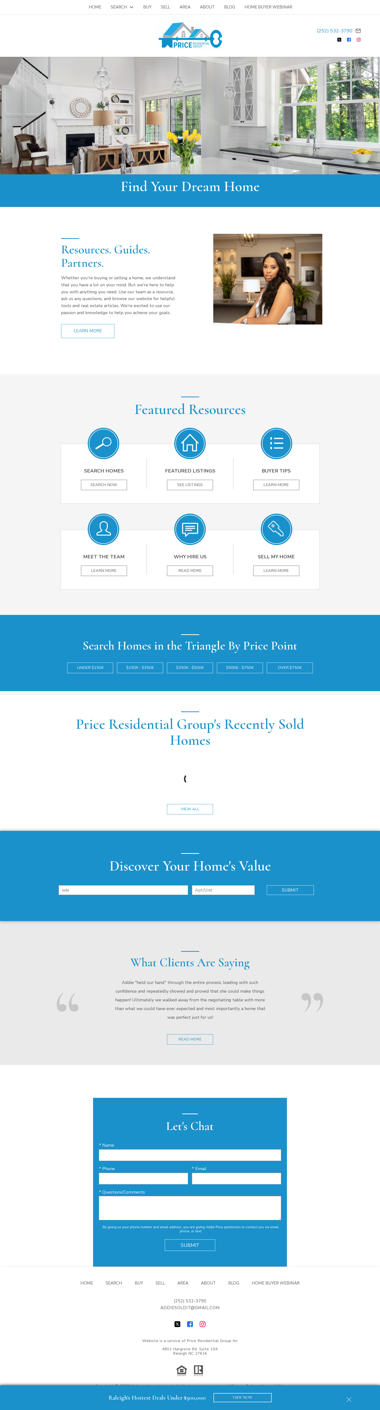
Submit (290, 890)
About (207, 7)
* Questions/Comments (122, 1192)
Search (114, 1283)
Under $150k (90, 667)
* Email (199, 1169)
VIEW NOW (242, 1397)
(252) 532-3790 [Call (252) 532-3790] (334, 30)
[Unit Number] (223, 890)
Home (95, 7)
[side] (123, 890)
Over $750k (290, 667)
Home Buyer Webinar (268, 7)
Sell (165, 7)
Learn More (88, 331)
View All (190, 809)
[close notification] (349, 1398)
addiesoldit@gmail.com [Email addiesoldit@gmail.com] (190, 1308)
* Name (106, 1145)
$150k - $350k (140, 667)
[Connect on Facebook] (349, 40)
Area (185, 7)
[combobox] (123, 890)
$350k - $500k (190, 667)
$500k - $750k (240, 667)
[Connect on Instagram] (359, 40)
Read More (190, 1039)
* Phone (107, 1169)
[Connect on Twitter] (339, 40)
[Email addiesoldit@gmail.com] (358, 31)
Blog (229, 7)
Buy (147, 7)
